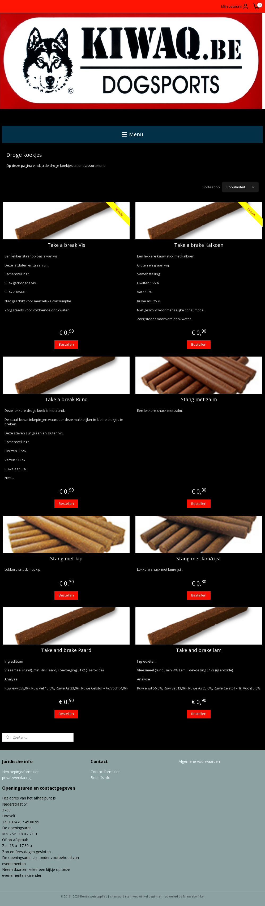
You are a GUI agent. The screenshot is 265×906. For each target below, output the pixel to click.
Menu (132, 134)
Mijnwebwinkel (193, 896)
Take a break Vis (66, 245)
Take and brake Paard (66, 650)
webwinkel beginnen (147, 896)
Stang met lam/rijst (198, 559)
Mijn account (235, 6)
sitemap (116, 896)
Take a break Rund (66, 400)
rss (127, 896)
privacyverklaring (16, 777)
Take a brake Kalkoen (198, 245)
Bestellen (66, 344)
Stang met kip (66, 559)
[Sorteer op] (240, 187)
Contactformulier (105, 771)
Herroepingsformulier (20, 771)
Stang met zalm (199, 400)
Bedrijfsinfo (100, 777)
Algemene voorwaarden (199, 761)
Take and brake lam (198, 650)
